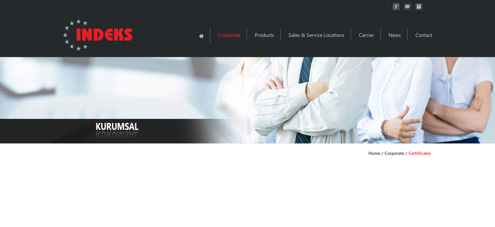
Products (264, 35)
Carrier (366, 35)
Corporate (229, 35)
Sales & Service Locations (316, 35)
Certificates (420, 153)
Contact (423, 35)
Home (374, 153)
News (395, 35)
